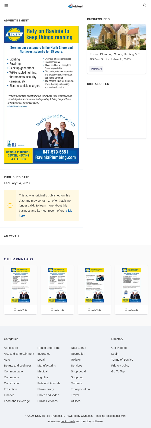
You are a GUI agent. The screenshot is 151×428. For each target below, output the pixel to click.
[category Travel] (75, 395)
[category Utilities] (75, 401)
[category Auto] (7, 359)
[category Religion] (76, 359)
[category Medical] (42, 371)
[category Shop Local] (78, 371)
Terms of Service (122, 359)
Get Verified (119, 347)
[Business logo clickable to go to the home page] (75, 5)
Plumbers (96, 68)
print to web (68, 421)
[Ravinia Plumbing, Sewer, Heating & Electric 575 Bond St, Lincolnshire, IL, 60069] (116, 43)
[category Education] (10, 389)
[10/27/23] (57, 289)
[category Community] (11, 377)
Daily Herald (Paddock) (49, 415)
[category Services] (76, 365)
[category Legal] (41, 359)
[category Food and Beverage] (17, 401)
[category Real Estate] (78, 347)
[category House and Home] (48, 347)
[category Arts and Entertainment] (19, 353)
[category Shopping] (77, 377)
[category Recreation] (78, 353)
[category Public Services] (47, 401)
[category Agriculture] (11, 347)
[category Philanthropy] (45, 389)
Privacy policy (120, 365)
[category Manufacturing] (46, 365)
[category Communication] (14, 371)
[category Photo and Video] (48, 395)
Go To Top (118, 371)
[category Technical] (77, 383)
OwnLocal (87, 415)
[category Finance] (9, 395)
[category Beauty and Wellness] (18, 365)
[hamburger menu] (6, 5)
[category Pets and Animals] (48, 383)
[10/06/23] (94, 289)
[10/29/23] (20, 289)
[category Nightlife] (42, 377)
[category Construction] (12, 383)
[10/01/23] (131, 289)
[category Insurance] (43, 353)
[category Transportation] (80, 389)
